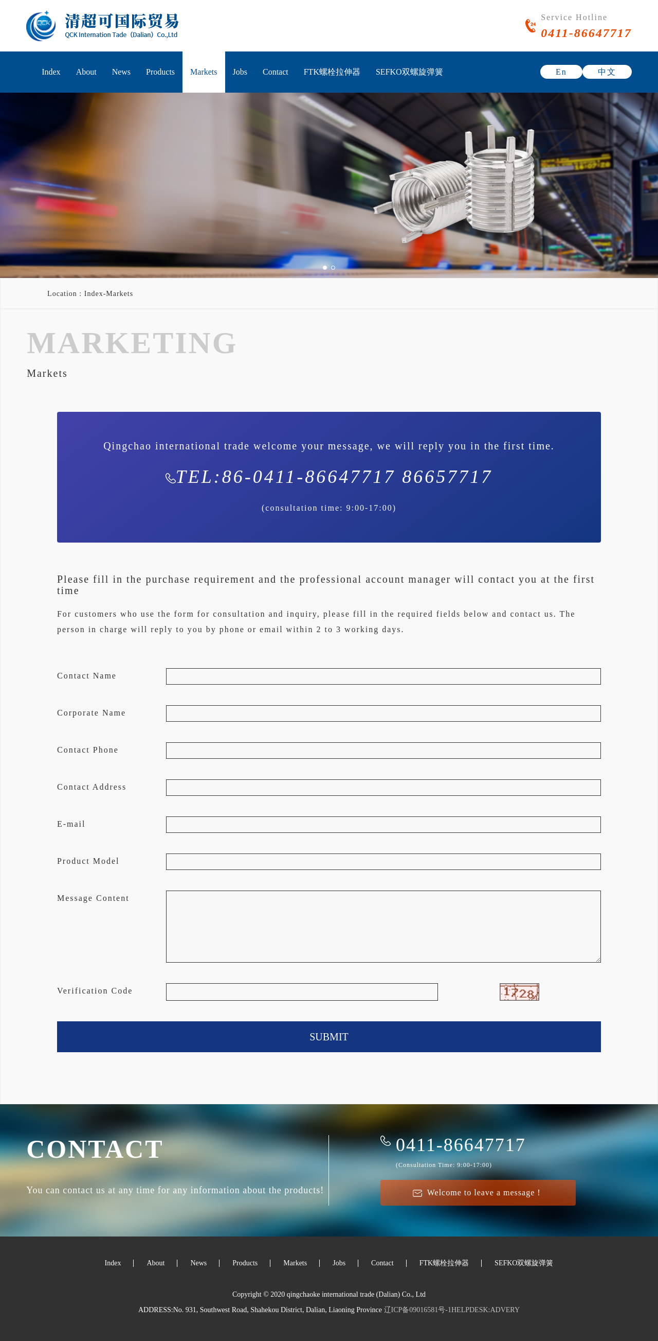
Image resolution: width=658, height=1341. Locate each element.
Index (51, 71)
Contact (275, 71)
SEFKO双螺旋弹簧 (409, 71)
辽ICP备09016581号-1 (416, 1310)
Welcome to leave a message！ (478, 1192)
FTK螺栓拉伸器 (332, 71)
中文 (607, 71)
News (121, 71)
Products (160, 71)
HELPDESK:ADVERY (485, 1310)
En (561, 71)
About (86, 71)
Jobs (240, 71)
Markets (203, 71)
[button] (325, 268)
